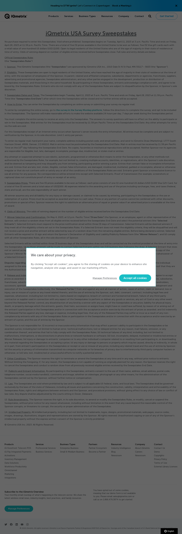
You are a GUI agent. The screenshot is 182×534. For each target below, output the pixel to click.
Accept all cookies (135, 278)
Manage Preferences (105, 278)
